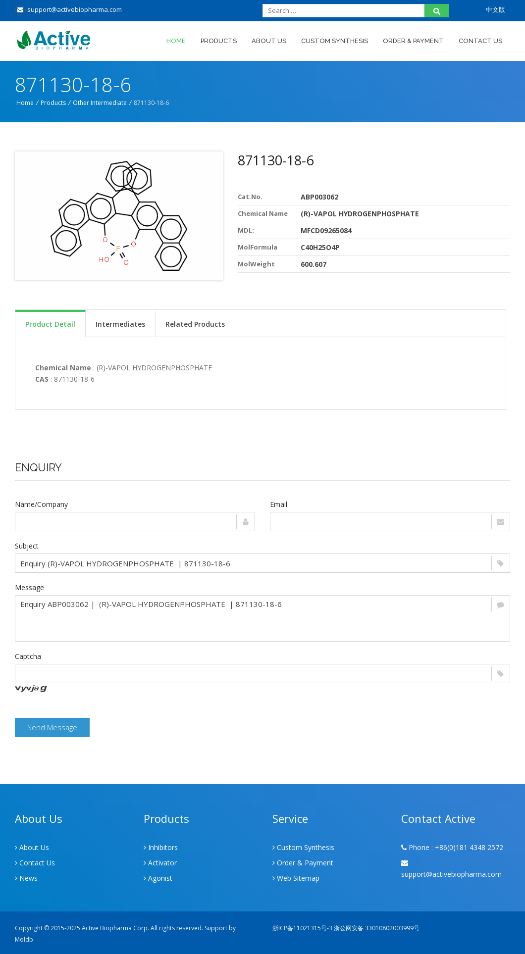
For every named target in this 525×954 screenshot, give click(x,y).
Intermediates (120, 324)
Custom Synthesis (334, 41)
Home (176, 41)
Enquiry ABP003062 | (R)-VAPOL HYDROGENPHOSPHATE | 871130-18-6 (262, 618)
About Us (269, 41)
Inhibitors (161, 847)
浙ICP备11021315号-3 (302, 928)
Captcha (28, 656)
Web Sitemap (295, 878)
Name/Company (41, 504)
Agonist (158, 878)
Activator (160, 862)
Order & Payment (413, 41)
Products (219, 41)
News (26, 878)
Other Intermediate (100, 103)
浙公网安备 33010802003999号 (377, 928)
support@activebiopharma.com (68, 9)
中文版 (495, 9)
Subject (27, 546)
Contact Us (480, 41)
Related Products (195, 324)
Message (29, 587)
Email (278, 504)
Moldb (24, 939)
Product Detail (50, 324)
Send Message (52, 727)
